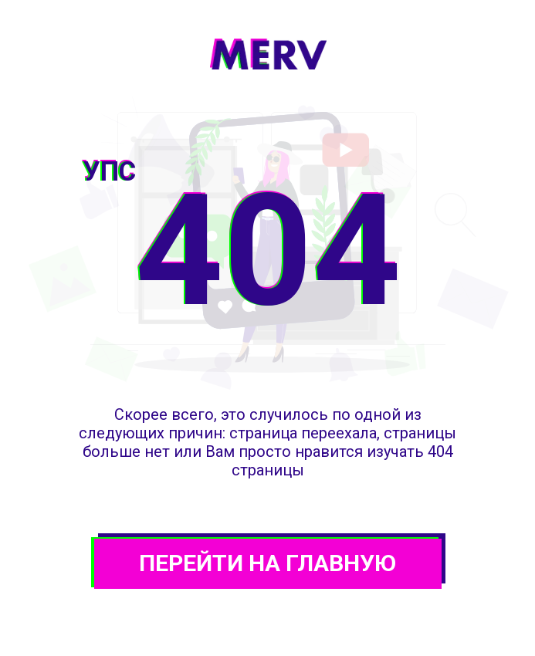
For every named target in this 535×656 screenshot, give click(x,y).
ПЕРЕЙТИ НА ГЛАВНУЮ (267, 563)
